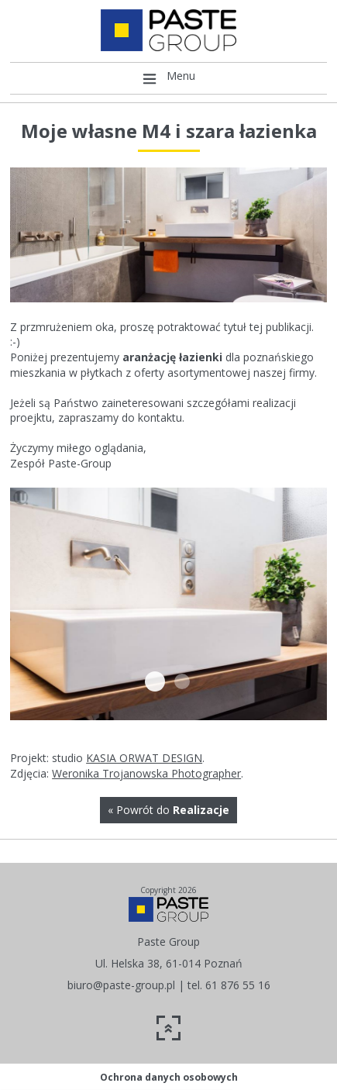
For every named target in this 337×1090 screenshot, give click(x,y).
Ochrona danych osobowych (169, 1077)
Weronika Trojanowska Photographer (146, 773)
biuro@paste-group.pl (121, 985)
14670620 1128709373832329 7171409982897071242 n (155, 681)
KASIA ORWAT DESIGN (144, 757)
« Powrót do (168, 809)
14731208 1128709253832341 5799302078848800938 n (182, 681)
